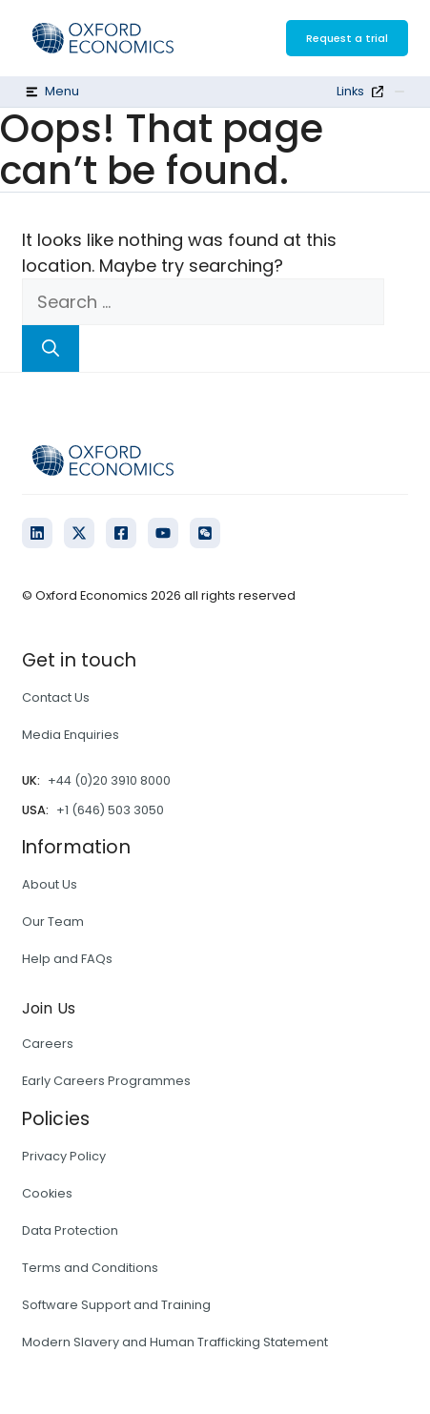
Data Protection (70, 1230)
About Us (49, 884)
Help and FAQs (67, 959)
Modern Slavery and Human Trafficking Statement (175, 1342)
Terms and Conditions (90, 1268)
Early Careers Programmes (106, 1081)
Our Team (53, 921)
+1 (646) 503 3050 (110, 810)
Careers (47, 1043)
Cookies (47, 1193)
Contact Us (56, 697)
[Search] (50, 348)
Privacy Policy (64, 1156)
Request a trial (347, 38)
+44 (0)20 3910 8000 (109, 780)
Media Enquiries (70, 735)
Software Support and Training (116, 1305)
